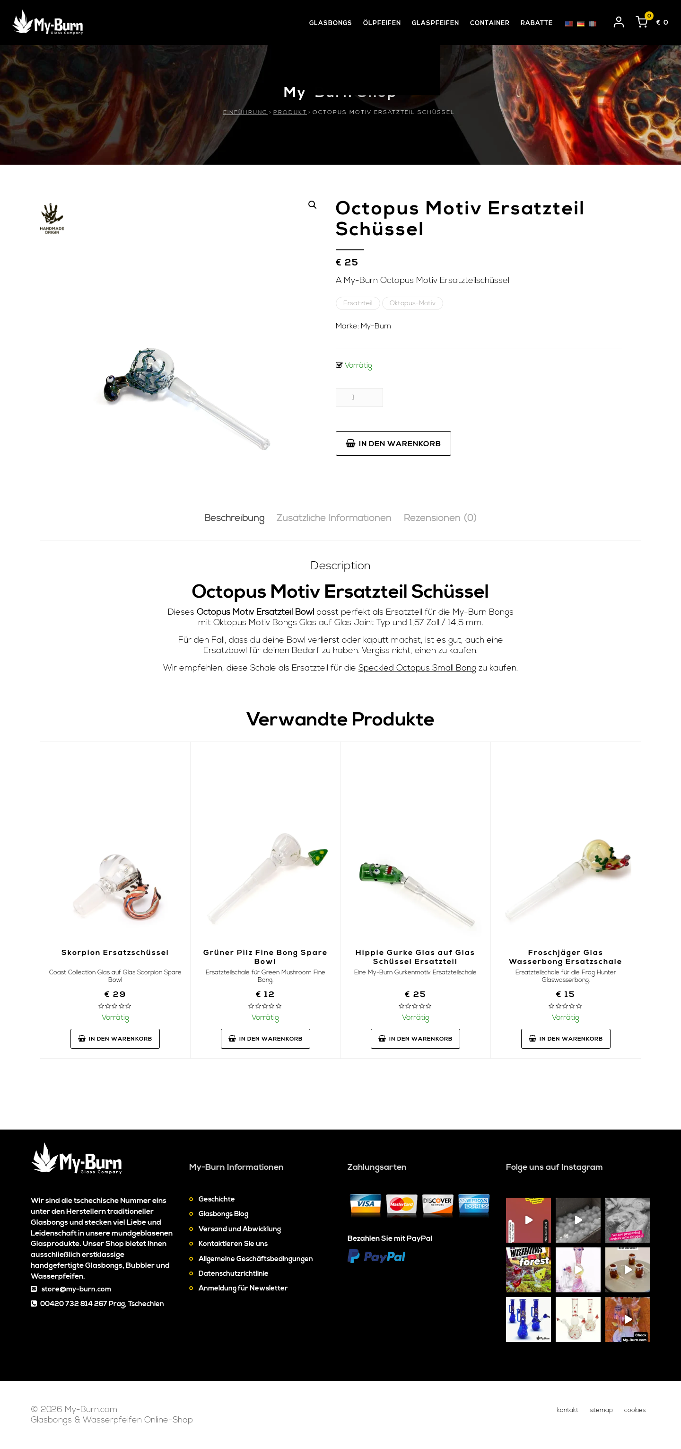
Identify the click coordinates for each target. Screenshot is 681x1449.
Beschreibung (234, 518)
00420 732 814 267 (73, 1303)
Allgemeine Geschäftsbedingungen (256, 1259)
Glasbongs (330, 23)
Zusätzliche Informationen (334, 518)
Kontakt (567, 1410)
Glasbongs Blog (223, 1214)
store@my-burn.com (76, 1289)
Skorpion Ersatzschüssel (115, 952)
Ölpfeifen (382, 23)
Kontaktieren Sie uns (233, 1243)
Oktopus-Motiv (413, 303)
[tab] (234, 518)
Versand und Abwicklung (240, 1229)
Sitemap (601, 1410)
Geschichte (217, 1199)
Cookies (635, 1410)
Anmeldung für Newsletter (243, 1288)
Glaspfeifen (435, 23)
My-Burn (376, 326)
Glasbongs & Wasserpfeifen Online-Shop (112, 1419)
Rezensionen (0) (440, 518)
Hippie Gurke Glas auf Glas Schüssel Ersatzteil (415, 957)
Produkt (290, 112)
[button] (312, 204)
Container (490, 23)
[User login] (619, 20)
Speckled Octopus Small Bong (417, 668)
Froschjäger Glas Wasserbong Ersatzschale (565, 957)
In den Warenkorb (393, 444)
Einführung (245, 112)
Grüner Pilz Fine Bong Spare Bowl (265, 957)
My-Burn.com (91, 1409)
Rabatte (537, 23)
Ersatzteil (358, 303)
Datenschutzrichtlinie (234, 1273)
